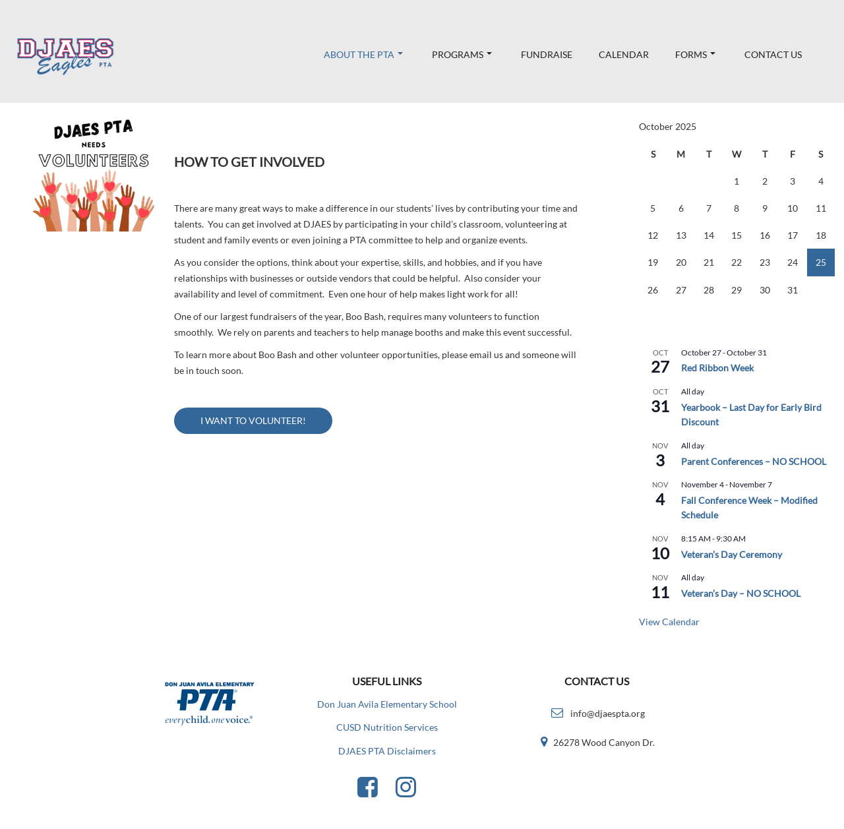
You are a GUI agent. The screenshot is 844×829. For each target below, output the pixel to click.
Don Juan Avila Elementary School (387, 704)
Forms (695, 54)
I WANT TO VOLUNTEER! (253, 420)
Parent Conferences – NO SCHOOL (753, 461)
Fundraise (546, 54)
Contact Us (773, 54)
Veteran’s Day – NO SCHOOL (740, 593)
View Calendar (669, 621)
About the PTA (363, 54)
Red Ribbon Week (717, 367)
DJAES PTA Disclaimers (387, 750)
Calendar (624, 54)
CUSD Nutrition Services (387, 727)
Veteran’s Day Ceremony (731, 554)
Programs (462, 54)
